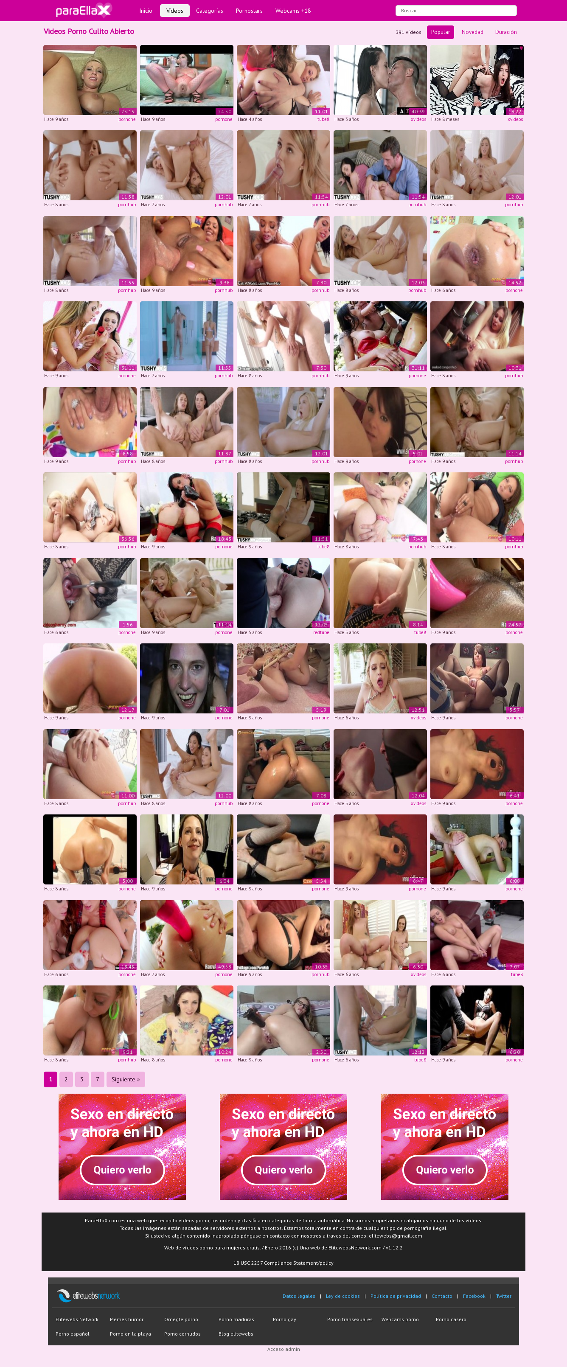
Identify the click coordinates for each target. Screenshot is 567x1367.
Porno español (73, 1334)
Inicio (145, 10)
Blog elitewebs (236, 1334)
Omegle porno (181, 1319)
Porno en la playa (130, 1334)
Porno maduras (236, 1319)
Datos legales (299, 1296)
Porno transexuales (350, 1319)
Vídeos (174, 10)
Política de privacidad (396, 1296)
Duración (506, 32)
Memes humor (126, 1319)
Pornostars (249, 10)
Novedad (472, 32)
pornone (127, 119)
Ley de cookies (343, 1296)
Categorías (209, 10)
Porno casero (451, 1319)
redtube (321, 632)
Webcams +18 (293, 10)
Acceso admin (283, 1349)
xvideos (418, 119)
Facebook (474, 1296)
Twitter (503, 1296)
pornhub (127, 205)
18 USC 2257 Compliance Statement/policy (283, 1263)
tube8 (323, 119)
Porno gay (284, 1319)
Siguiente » (126, 1079)
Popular (440, 32)
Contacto (442, 1296)
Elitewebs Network (77, 1319)
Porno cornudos (182, 1334)
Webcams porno (400, 1319)
